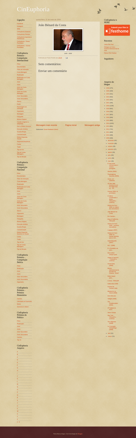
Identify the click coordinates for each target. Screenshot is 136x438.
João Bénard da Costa (112, 212)
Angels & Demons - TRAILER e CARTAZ (113, 259)
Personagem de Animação (22, 107)
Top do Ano (20, 149)
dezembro (111, 140)
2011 (108, 132)
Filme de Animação (23, 69)
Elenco (19, 101)
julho (109, 155)
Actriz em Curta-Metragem (22, 92)
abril (109, 333)
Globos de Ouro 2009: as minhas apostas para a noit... (113, 235)
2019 (108, 108)
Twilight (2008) (112, 299)
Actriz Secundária (22, 98)
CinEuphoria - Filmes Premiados (23, 42)
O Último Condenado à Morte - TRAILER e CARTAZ (112, 199)
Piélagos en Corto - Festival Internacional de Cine (111, 48)
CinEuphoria (33, 9)
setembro (111, 149)
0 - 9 (18, 422)
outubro (110, 146)
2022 (108, 100)
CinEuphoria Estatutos (24, 31)
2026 (108, 88)
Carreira (19, 299)
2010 (108, 135)
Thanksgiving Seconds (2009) (113, 175)
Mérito (19, 304)
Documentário (21, 67)
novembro (111, 143)
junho (110, 158)
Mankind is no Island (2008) (112, 292)
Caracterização (21, 134)
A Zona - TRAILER (113, 281)
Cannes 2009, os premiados (113, 192)
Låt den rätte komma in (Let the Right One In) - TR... (113, 186)
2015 (108, 120)
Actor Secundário (22, 96)
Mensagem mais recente (46, 125)
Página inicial (70, 125)
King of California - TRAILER (113, 220)
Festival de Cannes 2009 (112, 287)
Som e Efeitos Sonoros (24, 126)
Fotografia (20, 116)
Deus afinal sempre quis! (112, 253)
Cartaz (19, 144)
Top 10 (19, 340)
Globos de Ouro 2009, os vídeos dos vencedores (113, 207)
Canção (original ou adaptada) (23, 122)
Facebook (20, 23)
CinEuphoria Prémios (23, 34)
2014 (108, 123)
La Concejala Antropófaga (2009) (112, 327)
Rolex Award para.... (111, 277)
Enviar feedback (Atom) (51, 129)
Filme (18, 64)
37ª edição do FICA (112, 308)
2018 (108, 111)
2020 (108, 105)
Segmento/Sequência (23, 141)
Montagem (20, 114)
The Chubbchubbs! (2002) (113, 303)
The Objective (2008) (112, 322)
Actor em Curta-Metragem (22, 88)
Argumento (20, 111)
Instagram (20, 26)
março (110, 336)
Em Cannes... (112, 216)
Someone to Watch (23, 307)
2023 (108, 97)
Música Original (21, 119)
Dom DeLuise (112, 296)
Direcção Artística (22, 129)
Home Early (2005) (111, 264)
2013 (108, 126)
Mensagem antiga (92, 125)
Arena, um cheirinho (111, 179)
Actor (18, 82)
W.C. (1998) (111, 245)
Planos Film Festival (110, 53)
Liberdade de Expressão (24, 301)
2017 (108, 114)
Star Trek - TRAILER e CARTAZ (112, 317)
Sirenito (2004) (112, 171)
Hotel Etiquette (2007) (112, 241)
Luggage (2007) (112, 230)
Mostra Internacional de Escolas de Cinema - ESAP (113, 271)
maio (109, 161)
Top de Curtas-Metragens (21, 153)
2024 (108, 94)
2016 (108, 117)
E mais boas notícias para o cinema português (113, 166)
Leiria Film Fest (108, 44)
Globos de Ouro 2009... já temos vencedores (113, 225)
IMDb (18, 29)
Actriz (18, 84)
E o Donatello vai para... (113, 249)
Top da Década (21, 157)
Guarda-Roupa (21, 132)
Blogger (80, 434)
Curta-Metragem (22, 72)
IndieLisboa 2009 (113, 284)
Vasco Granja (112, 312)
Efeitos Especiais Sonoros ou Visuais (23, 233)
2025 (108, 91)
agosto (110, 152)
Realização (20, 75)
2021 (108, 102)
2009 (108, 138)
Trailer (19, 147)
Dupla (19, 104)
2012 (108, 129)
